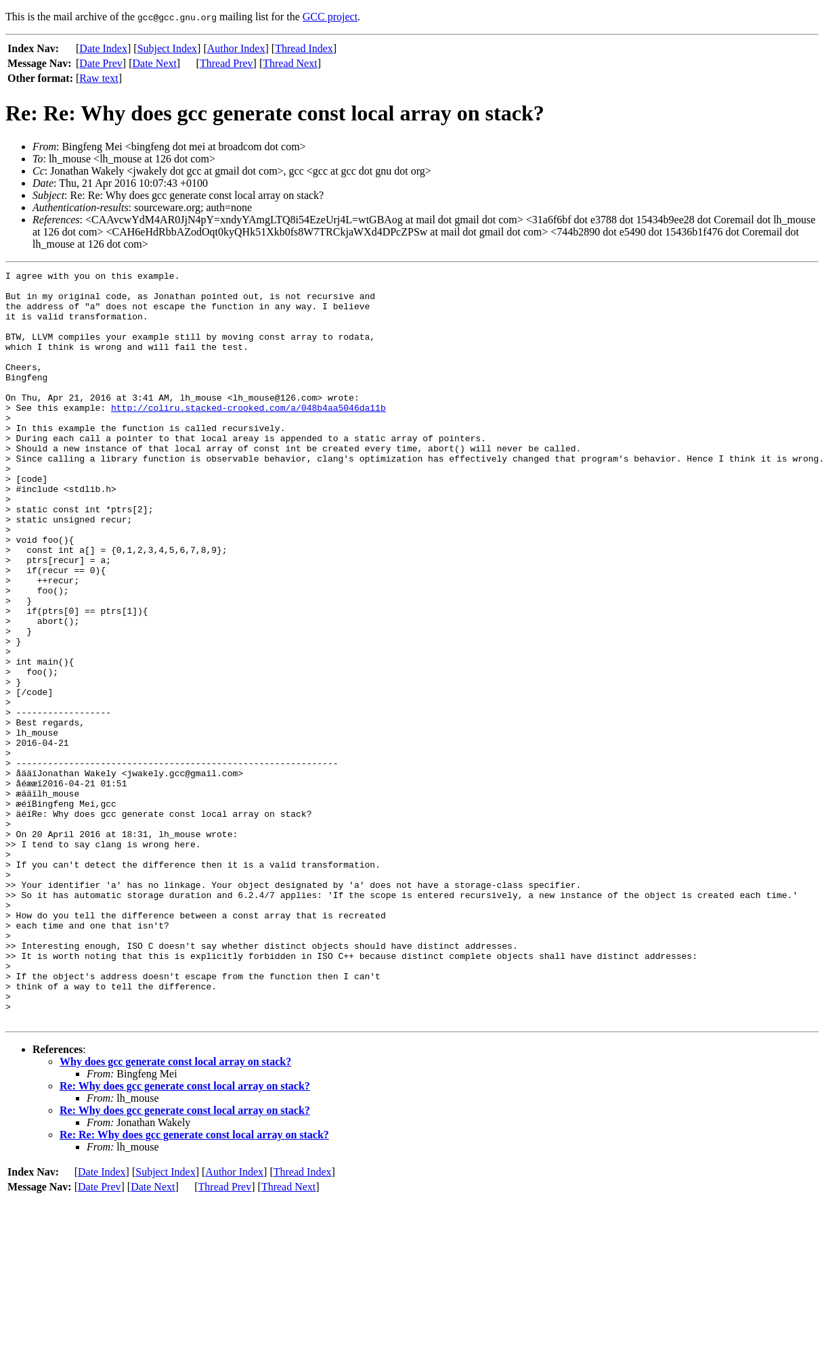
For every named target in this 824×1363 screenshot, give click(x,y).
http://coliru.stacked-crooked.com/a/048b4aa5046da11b (248, 436)
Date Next (155, 63)
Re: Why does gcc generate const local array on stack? (185, 1236)
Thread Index (304, 48)
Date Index (103, 48)
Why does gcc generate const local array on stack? (175, 1211)
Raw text (98, 78)
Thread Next (290, 63)
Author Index (236, 48)
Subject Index (167, 48)
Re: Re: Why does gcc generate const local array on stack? (194, 1285)
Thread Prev (226, 63)
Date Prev (101, 63)
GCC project (330, 16)
